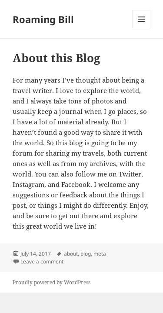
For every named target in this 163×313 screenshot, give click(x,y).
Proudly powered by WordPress (51, 282)
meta (99, 253)
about (71, 253)
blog (85, 253)
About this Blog (56, 58)
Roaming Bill (43, 19)
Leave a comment (41, 261)
